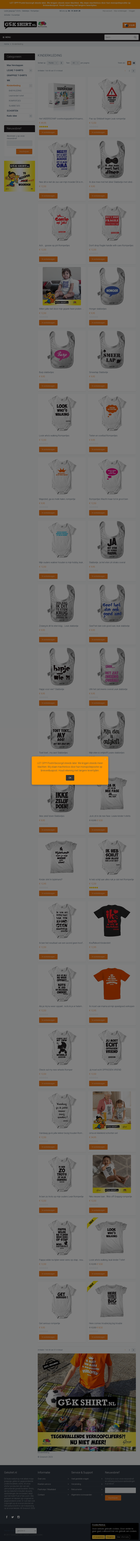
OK (70, 778)
